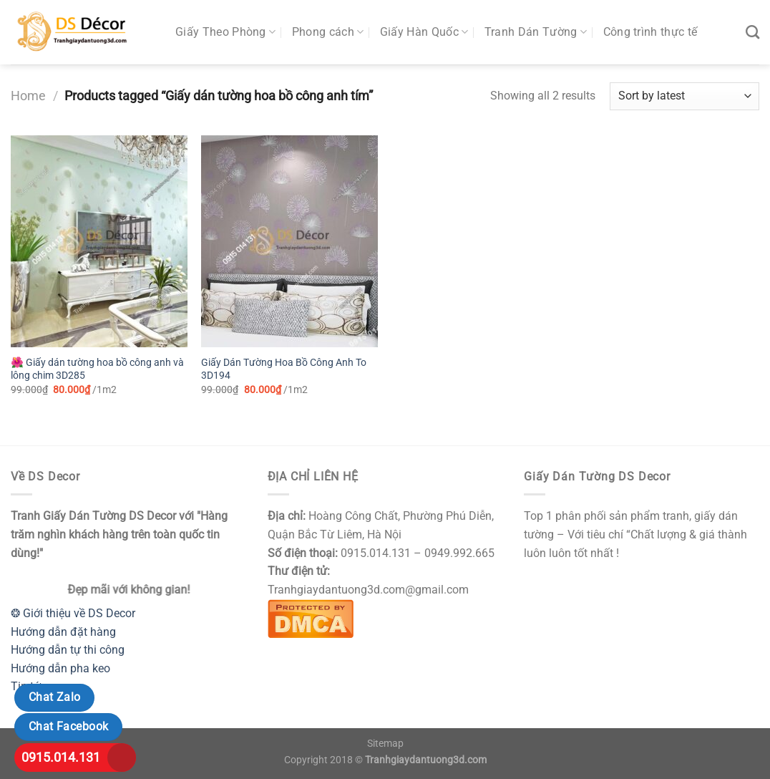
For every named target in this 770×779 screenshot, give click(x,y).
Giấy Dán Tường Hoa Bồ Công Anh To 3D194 (283, 369)
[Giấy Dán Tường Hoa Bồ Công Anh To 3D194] (289, 241)
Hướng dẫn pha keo (60, 668)
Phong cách (328, 32)
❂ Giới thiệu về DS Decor (73, 613)
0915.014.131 (60, 757)
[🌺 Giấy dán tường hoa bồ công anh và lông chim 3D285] (99, 241)
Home (28, 95)
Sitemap (385, 743)
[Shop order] (684, 96)
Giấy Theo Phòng (225, 32)
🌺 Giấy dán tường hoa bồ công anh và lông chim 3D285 (97, 369)
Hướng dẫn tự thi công (68, 650)
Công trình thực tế (650, 32)
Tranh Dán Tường (535, 32)
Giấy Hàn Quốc (424, 32)
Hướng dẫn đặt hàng (63, 632)
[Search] (752, 31)
